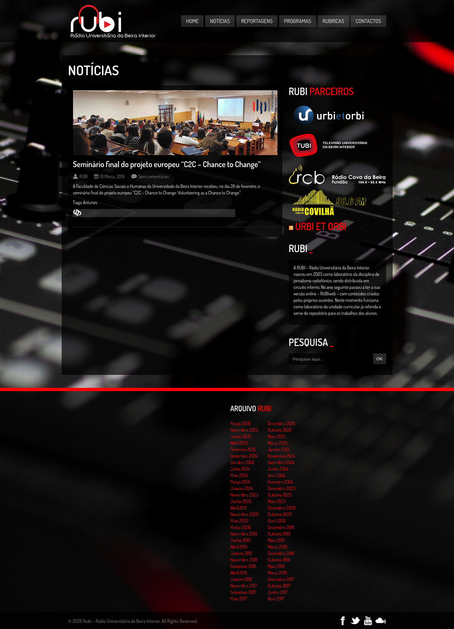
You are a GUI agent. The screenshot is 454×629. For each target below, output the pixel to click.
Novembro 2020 (244, 514)
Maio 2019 (276, 540)
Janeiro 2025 (279, 449)
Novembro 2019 (243, 533)
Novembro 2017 (243, 585)
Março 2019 (277, 546)
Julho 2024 (240, 469)
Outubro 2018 (279, 559)
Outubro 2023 (280, 495)
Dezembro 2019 (281, 527)
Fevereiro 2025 (243, 449)
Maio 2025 (277, 436)
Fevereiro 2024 (280, 482)
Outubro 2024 (242, 462)
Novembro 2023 (244, 495)
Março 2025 (278, 443)
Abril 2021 (238, 508)
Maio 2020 (239, 521)
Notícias (220, 21)
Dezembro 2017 (281, 579)
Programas (297, 21)
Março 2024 (240, 482)
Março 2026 (240, 423)
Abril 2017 (276, 598)
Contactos (368, 21)
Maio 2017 (238, 598)
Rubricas (333, 21)
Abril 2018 (238, 572)
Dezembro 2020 (282, 508)
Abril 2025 (239, 443)
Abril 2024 (276, 475)
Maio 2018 (276, 566)
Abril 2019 (238, 546)
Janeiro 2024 (241, 488)
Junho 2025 (241, 436)
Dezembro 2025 (281, 423)
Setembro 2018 (243, 566)
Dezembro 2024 (244, 456)
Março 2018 (277, 572)
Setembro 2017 (243, 592)
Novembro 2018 (243, 559)
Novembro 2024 (281, 456)
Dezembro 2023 (281, 488)
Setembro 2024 (281, 462)
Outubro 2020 (280, 514)
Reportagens (257, 21)
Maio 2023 (277, 501)
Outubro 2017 (279, 585)
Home (192, 21)
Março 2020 (240, 527)
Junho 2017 (278, 592)
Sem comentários (154, 176)
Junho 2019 (240, 540)
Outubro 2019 (279, 533)
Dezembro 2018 (281, 553)
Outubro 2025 (280, 430)
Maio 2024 (239, 475)
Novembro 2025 (244, 430)
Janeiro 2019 (241, 553)
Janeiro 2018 (241, 579)
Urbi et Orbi (321, 226)
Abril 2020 (277, 521)
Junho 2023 (241, 501)
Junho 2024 (278, 469)
